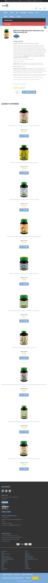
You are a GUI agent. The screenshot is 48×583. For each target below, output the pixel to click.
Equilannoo (27, 553)
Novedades (7, 24)
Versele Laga (4, 568)
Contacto (28, 578)
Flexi (3, 555)
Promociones (8, 20)
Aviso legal (17, 574)
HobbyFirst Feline (29, 556)
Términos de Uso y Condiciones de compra (13, 578)
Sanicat (26, 565)
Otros (5, 16)
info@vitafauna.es (15, 525)
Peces (37, 12)
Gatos (12, 12)
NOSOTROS (35, 578)
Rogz (3, 565)
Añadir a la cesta (29, 92)
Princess (27, 564)
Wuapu (3, 569)
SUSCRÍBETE (4, 502)
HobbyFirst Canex (5, 556)
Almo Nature (4, 551)
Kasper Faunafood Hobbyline (31, 559)
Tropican (27, 567)
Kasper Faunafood (29, 557)
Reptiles (31, 12)
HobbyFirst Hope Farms (7, 557)
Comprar (24, 136)
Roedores (23, 12)
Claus (26, 552)
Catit (3, 552)
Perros (6, 12)
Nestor (26, 563)
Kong (26, 560)
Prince (3, 564)
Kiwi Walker (4, 560)
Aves (17, 12)
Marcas (12, 16)
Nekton (3, 563)
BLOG (18, 16)
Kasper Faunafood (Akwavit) (8, 559)
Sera (2, 567)
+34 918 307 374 (6, 525)
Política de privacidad (27, 574)
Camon (26, 551)
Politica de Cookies (7, 574)
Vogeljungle (27, 568)
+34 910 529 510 (6, 541)
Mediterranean (5, 561)
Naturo (26, 561)
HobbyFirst (27, 555)
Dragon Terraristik (6, 553)
